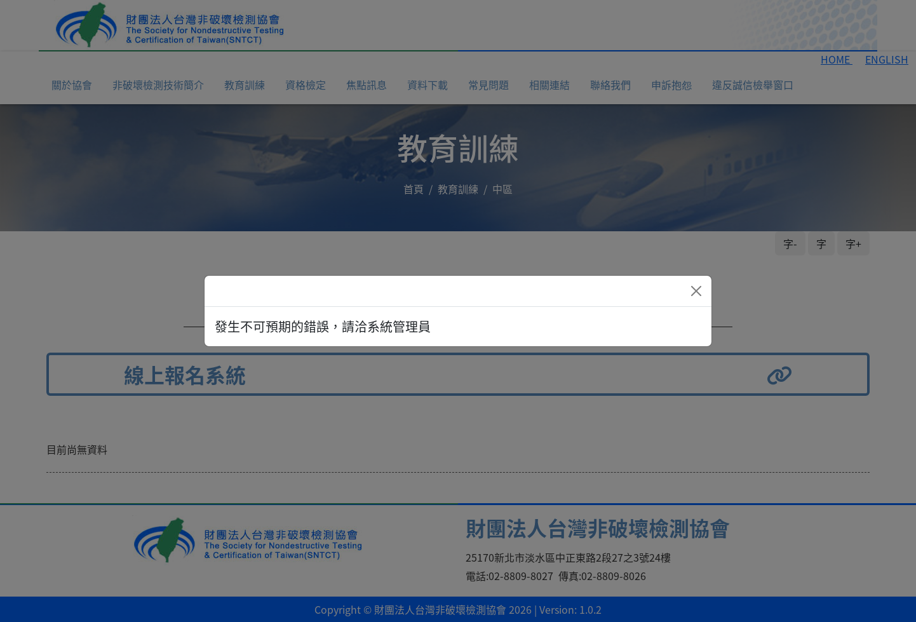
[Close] (696, 291)
